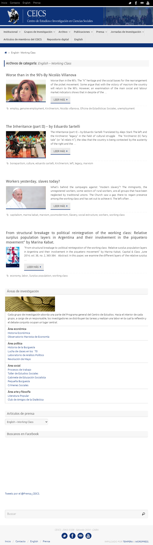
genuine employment (32, 108)
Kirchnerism (52, 108)
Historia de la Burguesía (21, 347)
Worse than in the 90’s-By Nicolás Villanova (41, 74)
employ (14, 108)
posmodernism (59, 215)
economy (15, 275)
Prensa (36, 2)
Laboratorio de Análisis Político (26, 355)
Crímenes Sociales (18, 385)
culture (30, 163)
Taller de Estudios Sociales (23, 373)
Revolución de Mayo (19, 359)
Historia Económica (19, 333)
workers (103, 215)
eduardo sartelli (44, 163)
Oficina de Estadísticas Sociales (98, 108)
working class (117, 215)
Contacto (15, 2)
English (26, 2)
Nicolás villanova (69, 108)
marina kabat (30, 215)
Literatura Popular (18, 396)
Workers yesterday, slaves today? (33, 181)
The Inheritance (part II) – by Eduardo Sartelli (43, 126)
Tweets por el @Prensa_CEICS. (22, 493)
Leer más (61, 99)
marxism (88, 163)
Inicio (4, 2)
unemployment (126, 108)
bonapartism (17, 163)
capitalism (16, 215)
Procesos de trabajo (19, 369)
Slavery (73, 215)
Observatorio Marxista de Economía (28, 336)
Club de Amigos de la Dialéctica (26, 399)
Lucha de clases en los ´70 (22, 351)
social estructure (88, 215)
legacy (78, 163)
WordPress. (142, 541)
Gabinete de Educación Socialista (27, 377)
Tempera (128, 541)
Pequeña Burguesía (19, 381)
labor (25, 275)
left (72, 163)
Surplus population (40, 275)
